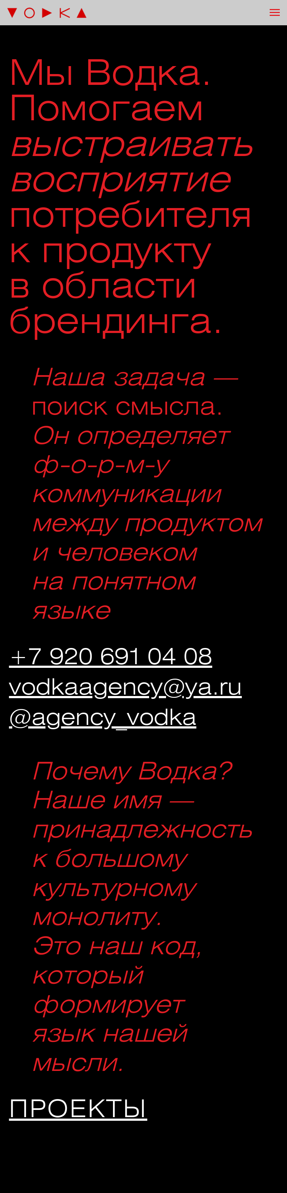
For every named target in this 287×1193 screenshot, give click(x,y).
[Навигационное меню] (275, 12)
